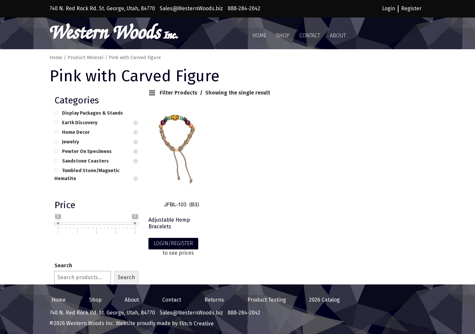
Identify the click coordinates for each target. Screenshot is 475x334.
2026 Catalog (322, 298)
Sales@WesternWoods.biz (191, 8)
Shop (283, 35)
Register (411, 8)
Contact (310, 35)
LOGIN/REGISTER (173, 243)
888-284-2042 (244, 8)
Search (63, 265)
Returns (212, 298)
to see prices (178, 253)
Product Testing (264, 298)
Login (388, 8)
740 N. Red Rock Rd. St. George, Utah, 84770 (102, 8)
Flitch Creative (196, 320)
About (338, 35)
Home (259, 35)
